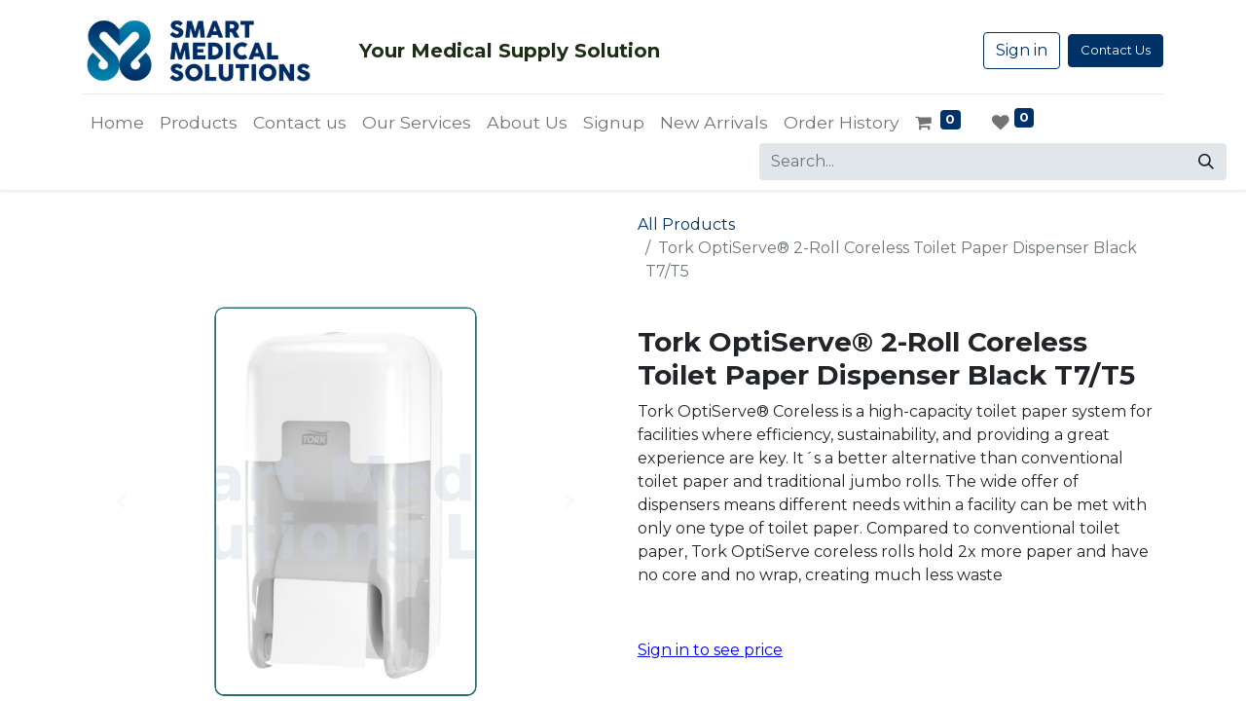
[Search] (1206, 161)
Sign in (1021, 50)
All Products (686, 224)
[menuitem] (117, 122)
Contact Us (1116, 49)
